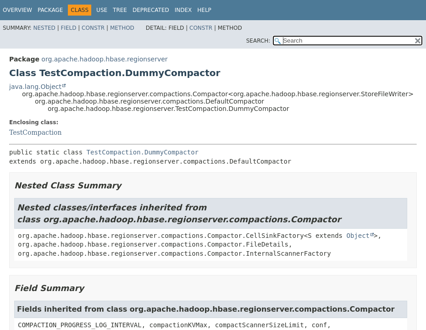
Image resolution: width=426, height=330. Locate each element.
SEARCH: (258, 41)
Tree (120, 10)
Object (358, 235)
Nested (44, 28)
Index (183, 10)
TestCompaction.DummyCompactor (143, 152)
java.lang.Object (35, 86)
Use (101, 10)
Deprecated (151, 10)
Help (204, 10)
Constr (93, 28)
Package (50, 10)
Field (68, 28)
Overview (17, 10)
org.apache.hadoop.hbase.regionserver (104, 59)
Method (122, 28)
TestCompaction (35, 132)
